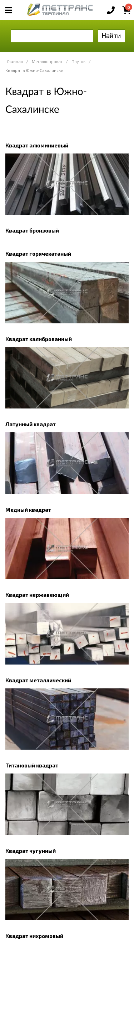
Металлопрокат (47, 61)
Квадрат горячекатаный (38, 253)
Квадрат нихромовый (34, 936)
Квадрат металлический (38, 680)
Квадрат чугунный (30, 851)
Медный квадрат (28, 509)
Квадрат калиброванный (38, 339)
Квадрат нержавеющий (37, 595)
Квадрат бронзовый (32, 230)
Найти (111, 35)
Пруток (78, 61)
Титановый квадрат (31, 765)
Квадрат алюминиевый (36, 145)
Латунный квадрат (30, 424)
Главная (15, 61)
